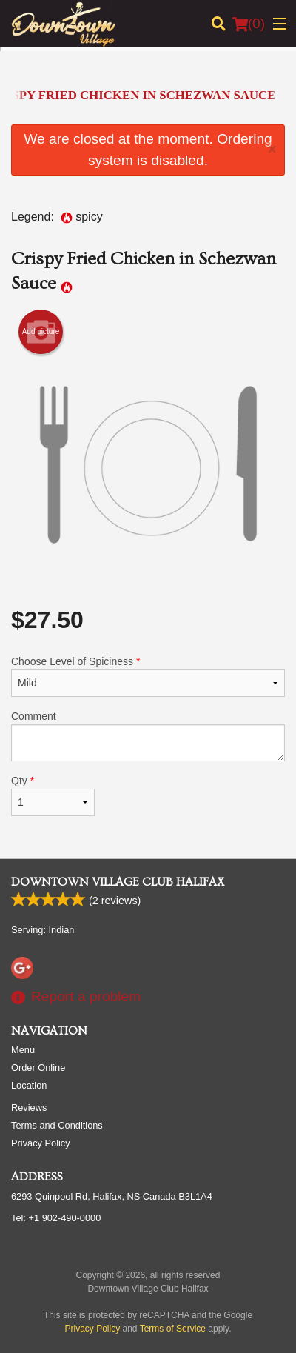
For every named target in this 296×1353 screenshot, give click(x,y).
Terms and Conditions (57, 1125)
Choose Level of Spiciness (148, 676)
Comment (148, 735)
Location (29, 1085)
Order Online (38, 1067)
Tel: (56, 1217)
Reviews (29, 1107)
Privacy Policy (40, 1143)
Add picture (41, 332)
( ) (248, 24)
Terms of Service (173, 1328)
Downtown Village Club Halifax (117, 882)
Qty (53, 795)
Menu (23, 1049)
